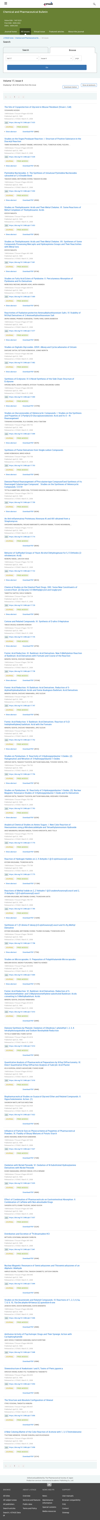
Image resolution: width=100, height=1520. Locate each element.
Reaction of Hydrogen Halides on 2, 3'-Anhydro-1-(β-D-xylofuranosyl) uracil (38, 858)
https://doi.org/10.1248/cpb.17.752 (22, 740)
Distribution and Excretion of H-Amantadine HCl (27, 1233)
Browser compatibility (71, 1500)
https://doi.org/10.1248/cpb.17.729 (22, 605)
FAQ (64, 1504)
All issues (25, 31)
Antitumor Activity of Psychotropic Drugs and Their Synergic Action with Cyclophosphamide (38, 1335)
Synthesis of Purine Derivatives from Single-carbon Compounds (33, 450)
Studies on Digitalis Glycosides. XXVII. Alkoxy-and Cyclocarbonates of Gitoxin (40, 347)
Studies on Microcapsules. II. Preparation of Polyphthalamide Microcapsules (40, 959)
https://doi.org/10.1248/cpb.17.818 (22, 1080)
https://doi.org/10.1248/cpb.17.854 (22, 1384)
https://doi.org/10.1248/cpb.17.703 (22, 465)
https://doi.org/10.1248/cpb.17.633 (22, 122)
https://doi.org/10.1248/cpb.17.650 (22, 191)
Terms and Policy (30, 1508)
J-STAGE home (8, 38)
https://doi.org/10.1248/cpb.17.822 (22, 1114)
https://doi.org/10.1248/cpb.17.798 (22, 943)
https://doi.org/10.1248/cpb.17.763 (22, 808)
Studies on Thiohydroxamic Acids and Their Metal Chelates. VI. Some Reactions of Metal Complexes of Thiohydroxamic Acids (42, 208)
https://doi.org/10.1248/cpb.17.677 (22, 331)
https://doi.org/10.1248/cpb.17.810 (22, 1012)
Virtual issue (39, 31)
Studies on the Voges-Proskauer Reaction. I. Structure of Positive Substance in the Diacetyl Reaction (42, 140)
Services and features (31, 1500)
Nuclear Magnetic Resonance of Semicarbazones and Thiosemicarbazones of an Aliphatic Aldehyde (42, 1267)
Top (49, 1484)
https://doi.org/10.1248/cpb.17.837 (22, 1217)
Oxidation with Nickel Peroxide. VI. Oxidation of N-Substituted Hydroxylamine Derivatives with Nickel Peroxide (40, 1166)
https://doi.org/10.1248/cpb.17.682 (22, 362)
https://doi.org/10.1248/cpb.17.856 (22, 1415)
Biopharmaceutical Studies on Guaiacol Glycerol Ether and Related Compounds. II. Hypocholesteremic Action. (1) (42, 1098)
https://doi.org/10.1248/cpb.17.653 (22, 225)
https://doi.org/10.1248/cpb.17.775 (22, 874)
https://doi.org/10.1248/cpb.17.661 (22, 262)
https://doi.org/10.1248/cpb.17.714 (22, 536)
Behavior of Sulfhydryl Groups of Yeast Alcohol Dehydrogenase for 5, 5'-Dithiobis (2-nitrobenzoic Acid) (43, 554)
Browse (72, 50)
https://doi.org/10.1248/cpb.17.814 (22, 1046)
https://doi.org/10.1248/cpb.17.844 (22, 1283)
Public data (27, 1504)
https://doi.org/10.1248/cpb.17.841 (22, 1249)
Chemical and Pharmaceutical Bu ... (27, 38)
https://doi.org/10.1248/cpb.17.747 (22, 705)
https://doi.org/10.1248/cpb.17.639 (22, 157)
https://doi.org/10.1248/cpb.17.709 (22, 502)
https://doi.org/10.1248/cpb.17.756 (22, 774)
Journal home (10, 31)
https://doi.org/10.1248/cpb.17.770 (22, 843)
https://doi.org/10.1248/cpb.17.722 (22, 571)
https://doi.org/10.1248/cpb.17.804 (22, 975)
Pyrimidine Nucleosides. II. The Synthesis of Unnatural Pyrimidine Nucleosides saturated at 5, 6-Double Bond (40, 174)
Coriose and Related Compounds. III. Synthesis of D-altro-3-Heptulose (36, 621)
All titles (6, 1496)
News (44, 1496)
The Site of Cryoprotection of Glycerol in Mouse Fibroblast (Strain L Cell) (37, 107)
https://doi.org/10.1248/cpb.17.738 (22, 671)
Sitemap (65, 1512)
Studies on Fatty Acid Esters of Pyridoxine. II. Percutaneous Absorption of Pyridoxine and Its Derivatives (38, 280)
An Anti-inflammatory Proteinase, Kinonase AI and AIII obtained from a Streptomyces (37, 520)
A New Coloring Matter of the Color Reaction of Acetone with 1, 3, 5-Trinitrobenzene (42, 1431)
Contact (65, 1508)
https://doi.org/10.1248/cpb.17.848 (22, 1352)
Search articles (9, 1508)
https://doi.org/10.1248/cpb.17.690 (22, 397)
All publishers (8, 1504)
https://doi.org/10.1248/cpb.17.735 (22, 637)
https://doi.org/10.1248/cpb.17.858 (22, 1447)
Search (25, 50)
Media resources (49, 1511)
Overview (26, 1496)
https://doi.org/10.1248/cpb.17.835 (22, 1183)
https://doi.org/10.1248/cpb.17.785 (22, 908)
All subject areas (10, 1500)
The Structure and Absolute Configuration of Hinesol (28, 1400)
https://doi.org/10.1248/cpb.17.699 (22, 434)
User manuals (67, 1496)
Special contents (49, 1507)
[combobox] (22, 58)
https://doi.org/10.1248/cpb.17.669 (22, 296)
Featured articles (56, 31)
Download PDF (28, 131)
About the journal (76, 31)
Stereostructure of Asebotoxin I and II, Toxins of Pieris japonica (33, 1368)
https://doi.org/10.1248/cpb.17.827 (22, 1149)
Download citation (70, 87)
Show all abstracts (88, 85)
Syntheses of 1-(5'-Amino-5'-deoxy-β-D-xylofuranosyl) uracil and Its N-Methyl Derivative (39, 926)
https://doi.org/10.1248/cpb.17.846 (22, 1318)
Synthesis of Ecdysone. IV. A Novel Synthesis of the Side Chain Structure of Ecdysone (39, 380)
